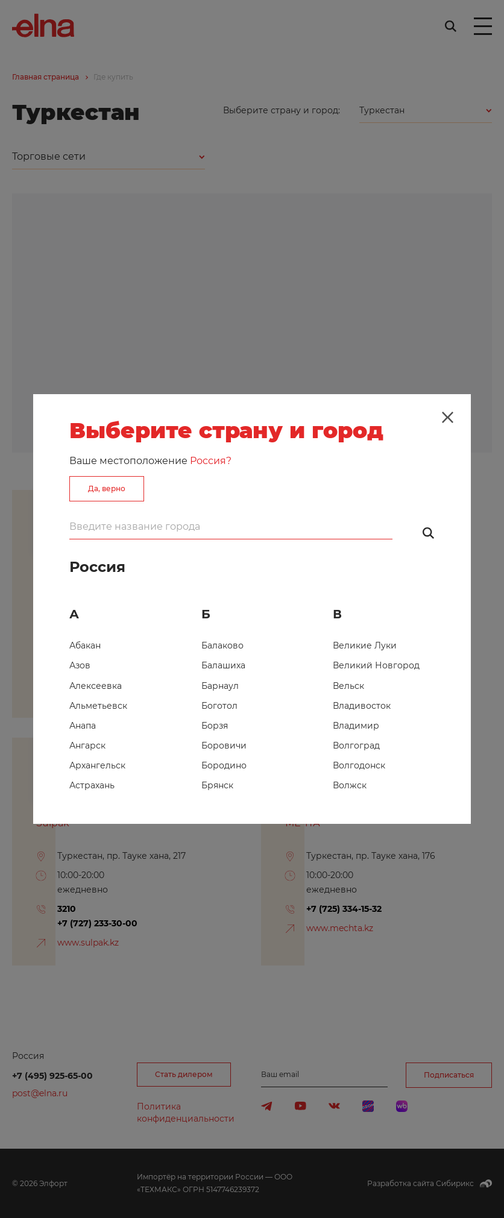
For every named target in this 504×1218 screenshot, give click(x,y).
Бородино (224, 765)
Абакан (85, 645)
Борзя (214, 725)
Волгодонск (359, 765)
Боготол (219, 705)
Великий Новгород (376, 665)
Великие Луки (365, 645)
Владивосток (362, 705)
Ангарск (87, 745)
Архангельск (97, 765)
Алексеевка (95, 685)
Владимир (356, 725)
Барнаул (220, 685)
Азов (79, 665)
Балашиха (223, 665)
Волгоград (356, 745)
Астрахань (92, 785)
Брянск (217, 785)
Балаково (222, 645)
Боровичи (224, 745)
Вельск (348, 685)
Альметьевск (98, 705)
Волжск (350, 785)
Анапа (82, 725)
